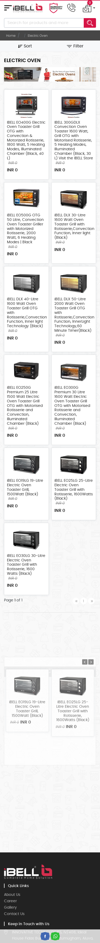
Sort (25, 46)
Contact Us (14, 914)
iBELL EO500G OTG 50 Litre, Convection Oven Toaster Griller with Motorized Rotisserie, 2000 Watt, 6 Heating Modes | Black (25, 230)
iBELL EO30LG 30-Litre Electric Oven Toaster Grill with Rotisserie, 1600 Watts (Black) (26, 566)
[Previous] (76, 601)
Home (10, 35)
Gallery (10, 907)
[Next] (91, 601)
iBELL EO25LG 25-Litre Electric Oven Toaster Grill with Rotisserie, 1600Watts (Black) (73, 491)
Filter (75, 46)
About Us (12, 895)
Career (10, 901)
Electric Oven (38, 35)
